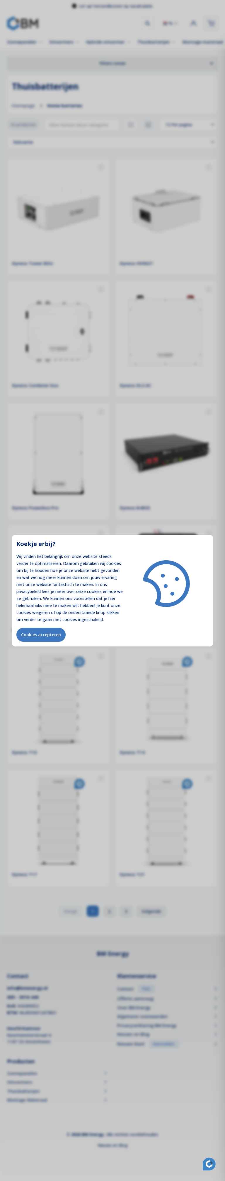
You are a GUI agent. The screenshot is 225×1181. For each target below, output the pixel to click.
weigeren (41, 612)
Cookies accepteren (41, 634)
